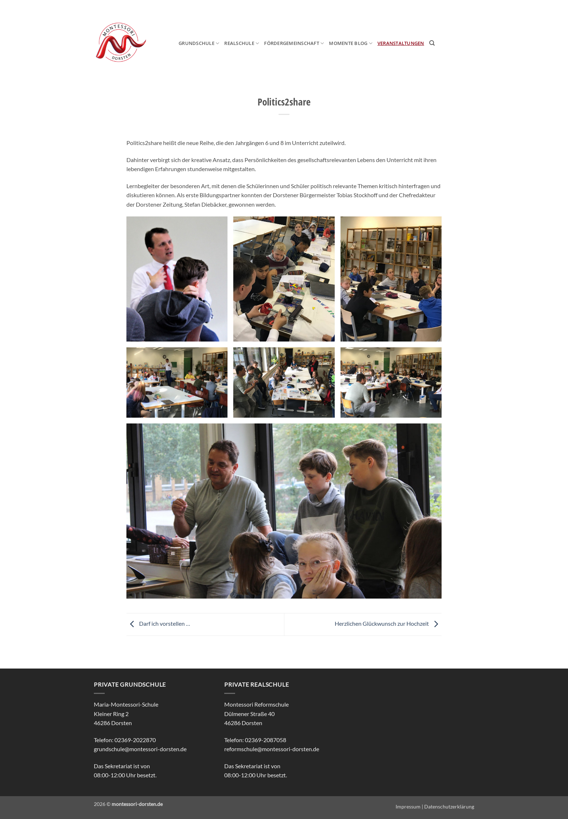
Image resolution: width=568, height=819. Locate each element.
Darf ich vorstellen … (158, 623)
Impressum (408, 806)
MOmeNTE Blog (350, 43)
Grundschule (199, 43)
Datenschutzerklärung (449, 806)
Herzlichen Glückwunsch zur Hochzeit (388, 623)
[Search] (432, 43)
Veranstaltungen (400, 43)
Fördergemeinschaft (294, 43)
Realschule (241, 43)
